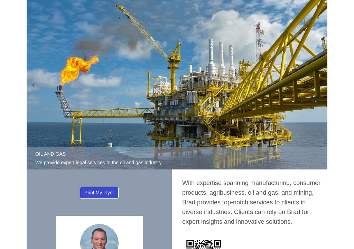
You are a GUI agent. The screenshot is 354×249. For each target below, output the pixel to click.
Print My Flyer (99, 192)
